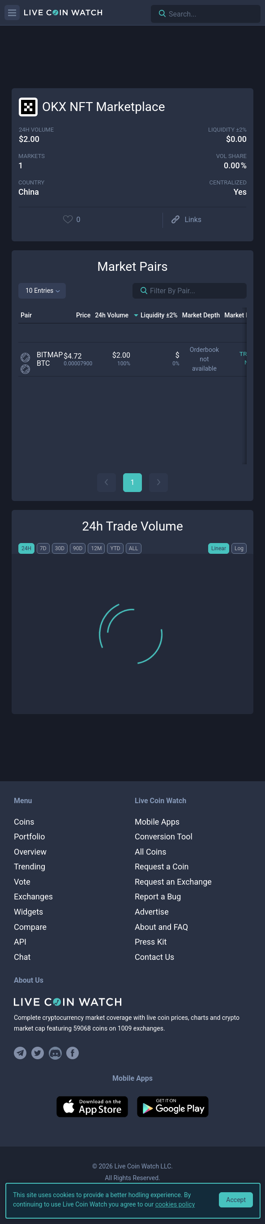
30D (59, 548)
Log (239, 548)
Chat (22, 957)
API (20, 941)
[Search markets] (140, 291)
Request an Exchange (173, 881)
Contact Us (154, 957)
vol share (231, 156)
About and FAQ (161, 927)
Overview (30, 851)
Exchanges (33, 896)
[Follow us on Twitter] (38, 1053)
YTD (115, 548)
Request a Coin (162, 866)
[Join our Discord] (55, 1053)
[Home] (132, 1002)
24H (26, 548)
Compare (30, 927)
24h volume (36, 129)
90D (77, 548)
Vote (22, 881)
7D (43, 548)
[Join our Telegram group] (21, 1053)
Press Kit (151, 941)
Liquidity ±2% (227, 129)
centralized (228, 182)
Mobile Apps (157, 821)
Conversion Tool (163, 836)
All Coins (151, 851)
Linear (218, 548)
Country (31, 182)
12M (96, 548)
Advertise (152, 911)
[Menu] (12, 12)
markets (31, 156)
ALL (133, 548)
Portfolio (29, 836)
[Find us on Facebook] (72, 1053)
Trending (29, 866)
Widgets (28, 911)
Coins (24, 821)
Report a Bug (158, 896)
